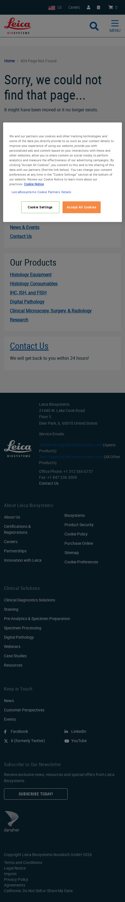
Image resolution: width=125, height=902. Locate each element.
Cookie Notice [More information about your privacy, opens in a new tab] (34, 184)
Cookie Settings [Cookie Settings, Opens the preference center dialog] (40, 207)
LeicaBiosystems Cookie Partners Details (41, 192)
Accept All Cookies (81, 207)
